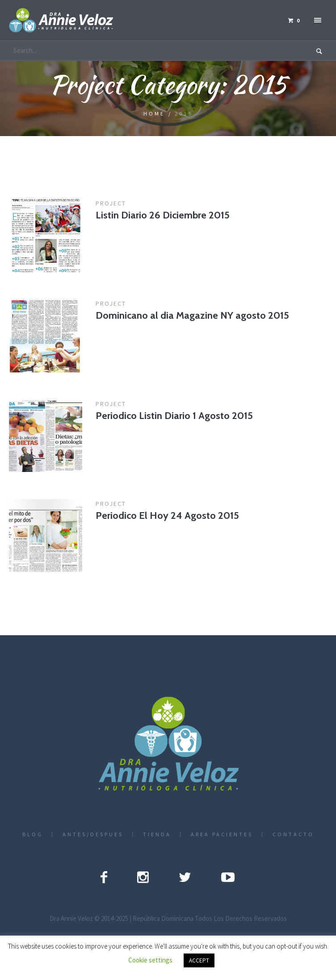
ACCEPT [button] (199, 960)
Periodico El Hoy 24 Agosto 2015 (167, 515)
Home (154, 113)
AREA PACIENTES (222, 834)
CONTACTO (293, 834)
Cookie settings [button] (150, 960)
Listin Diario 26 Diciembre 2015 (163, 215)
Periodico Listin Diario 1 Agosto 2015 (174, 416)
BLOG (32, 834)
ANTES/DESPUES (93, 834)
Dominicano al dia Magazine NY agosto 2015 (192, 315)
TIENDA (157, 834)
